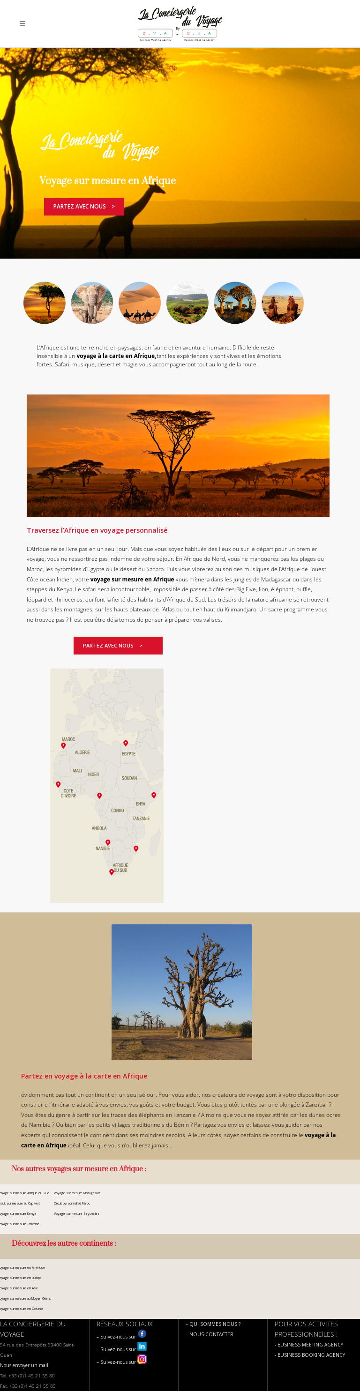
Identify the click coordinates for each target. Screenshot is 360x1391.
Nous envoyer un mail (24, 1365)
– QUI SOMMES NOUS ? (213, 1324)
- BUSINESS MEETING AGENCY (309, 1344)
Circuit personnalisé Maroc (72, 1203)
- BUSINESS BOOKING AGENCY (310, 1355)
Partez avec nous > (84, 206)
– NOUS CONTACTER (209, 1334)
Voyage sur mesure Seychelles (76, 1214)
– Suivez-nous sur (122, 1336)
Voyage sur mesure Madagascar (77, 1193)
